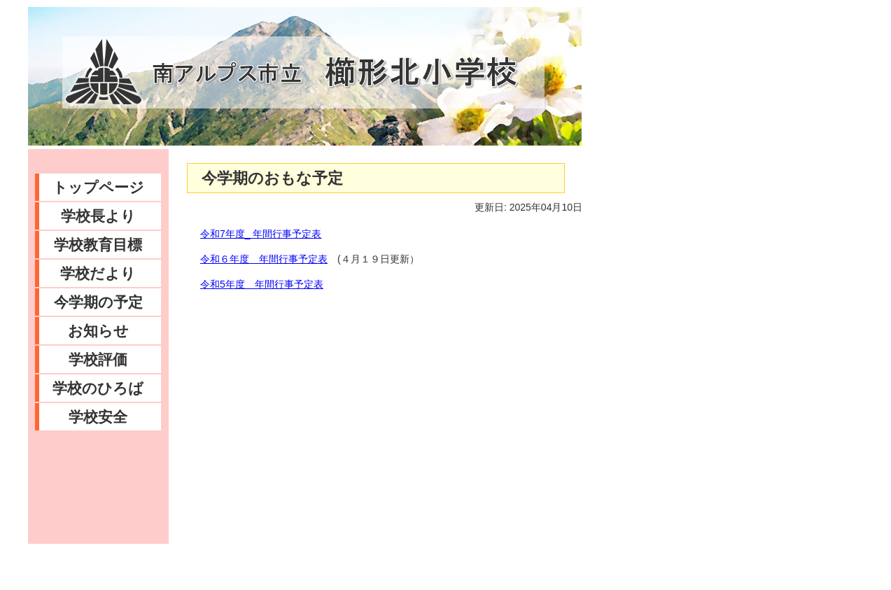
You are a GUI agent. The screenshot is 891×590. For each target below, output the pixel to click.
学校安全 (98, 417)
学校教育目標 (98, 245)
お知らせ (98, 331)
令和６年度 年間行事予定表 (264, 259)
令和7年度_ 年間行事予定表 (260, 233)
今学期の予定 (98, 302)
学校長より (98, 216)
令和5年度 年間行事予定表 (261, 284)
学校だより (98, 273)
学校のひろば (97, 388)
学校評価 (98, 359)
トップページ (98, 187)
